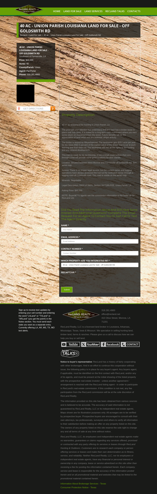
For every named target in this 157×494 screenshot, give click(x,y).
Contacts (133, 11)
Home (56, 11)
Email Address (70, 237)
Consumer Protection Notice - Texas (78, 487)
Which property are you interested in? (85, 261)
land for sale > (36, 35)
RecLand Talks (114, 11)
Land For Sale (72, 11)
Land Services (93, 11)
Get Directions (30, 108)
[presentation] (76, 278)
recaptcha (68, 272)
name (65, 225)
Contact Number (71, 249)
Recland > (24, 35)
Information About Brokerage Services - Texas (83, 483)
